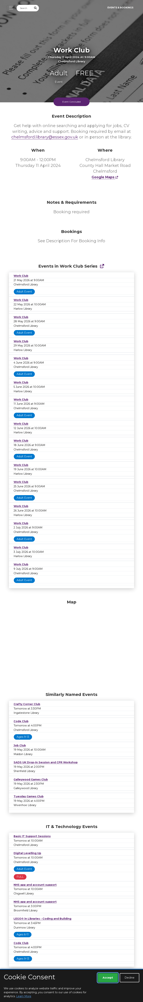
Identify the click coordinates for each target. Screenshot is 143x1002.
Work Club (21, 275)
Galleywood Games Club (31, 779)
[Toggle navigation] (10, 7)
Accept (108, 977)
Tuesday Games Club (29, 796)
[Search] (24, 8)
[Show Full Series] (101, 266)
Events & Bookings (120, 7)
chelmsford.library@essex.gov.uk (44, 137)
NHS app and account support (35, 884)
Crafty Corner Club (27, 704)
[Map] (71, 645)
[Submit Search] (35, 8)
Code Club (21, 721)
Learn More (23, 996)
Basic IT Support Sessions (32, 836)
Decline (129, 977)
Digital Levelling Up (27, 853)
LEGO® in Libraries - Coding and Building (42, 918)
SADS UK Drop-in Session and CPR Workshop (46, 762)
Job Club (20, 745)
